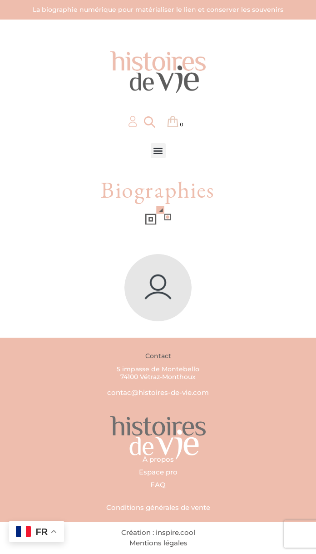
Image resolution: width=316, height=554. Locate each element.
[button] (158, 150)
